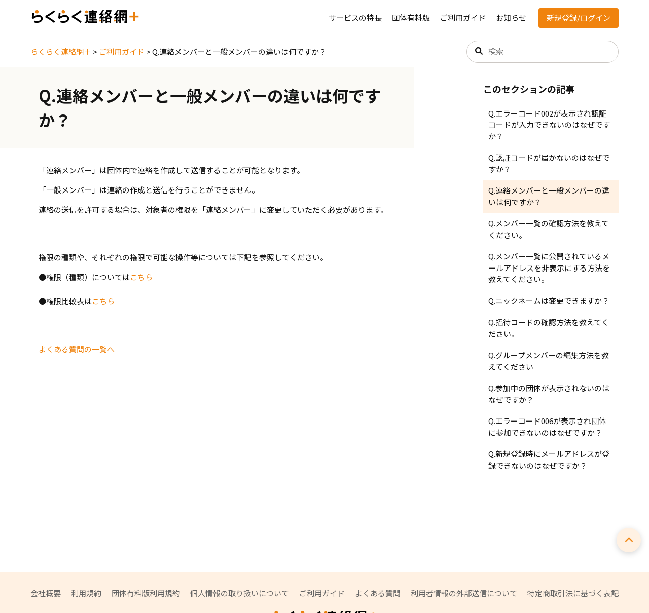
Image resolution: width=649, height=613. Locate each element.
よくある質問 (378, 593)
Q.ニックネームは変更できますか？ (548, 300)
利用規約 (86, 593)
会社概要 (45, 593)
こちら (141, 277)
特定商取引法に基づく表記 (573, 593)
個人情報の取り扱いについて (239, 593)
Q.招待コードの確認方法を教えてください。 (548, 328)
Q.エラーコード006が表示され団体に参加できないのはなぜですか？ (547, 426)
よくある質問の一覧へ (77, 348)
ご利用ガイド (463, 17)
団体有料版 (411, 17)
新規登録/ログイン (578, 17)
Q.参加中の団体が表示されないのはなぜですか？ (548, 393)
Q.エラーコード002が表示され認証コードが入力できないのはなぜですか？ (549, 124)
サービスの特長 (355, 17)
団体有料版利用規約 (146, 593)
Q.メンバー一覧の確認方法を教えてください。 (548, 229)
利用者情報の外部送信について (464, 593)
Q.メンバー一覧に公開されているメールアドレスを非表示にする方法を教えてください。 (549, 267)
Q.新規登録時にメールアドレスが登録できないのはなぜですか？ (548, 459)
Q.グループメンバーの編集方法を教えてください (548, 361)
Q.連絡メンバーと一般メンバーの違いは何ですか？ (548, 196)
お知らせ (511, 17)
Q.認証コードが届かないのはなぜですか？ (548, 163)
